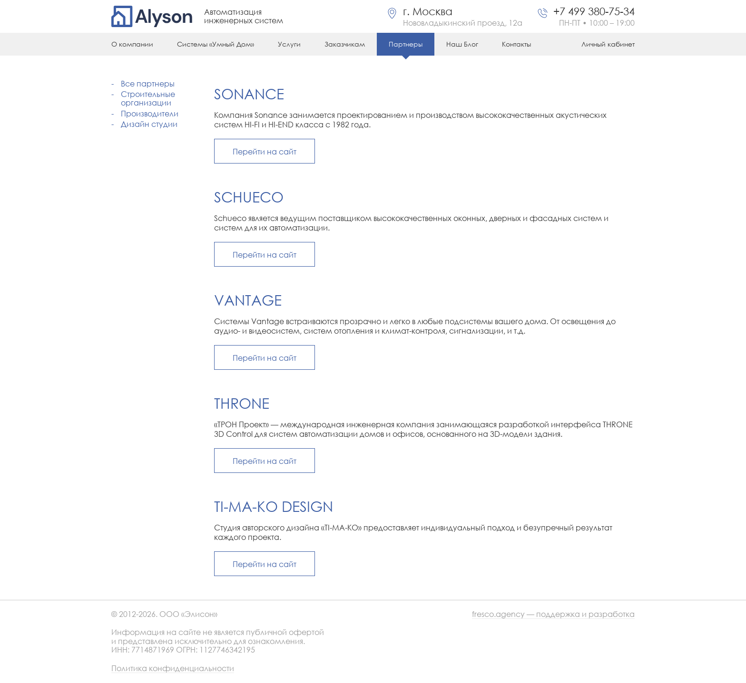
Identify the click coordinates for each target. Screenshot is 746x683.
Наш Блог (462, 43)
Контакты (516, 43)
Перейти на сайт (264, 151)
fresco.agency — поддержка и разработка (553, 614)
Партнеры (405, 43)
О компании (132, 43)
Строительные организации (148, 98)
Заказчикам (344, 43)
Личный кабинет (608, 43)
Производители (149, 113)
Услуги (289, 43)
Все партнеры (148, 83)
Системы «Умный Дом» (215, 43)
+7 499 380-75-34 (594, 11)
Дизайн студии (149, 124)
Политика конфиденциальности (172, 668)
